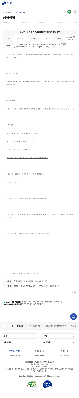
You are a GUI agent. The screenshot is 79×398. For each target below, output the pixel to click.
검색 (69, 12)
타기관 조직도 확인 (15, 356)
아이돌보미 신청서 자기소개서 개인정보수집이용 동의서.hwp (34, 44)
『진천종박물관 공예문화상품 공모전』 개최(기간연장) (30, 281)
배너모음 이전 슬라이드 (4, 326)
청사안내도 (64, 351)
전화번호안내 (39, 356)
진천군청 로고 (7, 3)
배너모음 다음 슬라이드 (8, 326)
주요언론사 (46, 342)
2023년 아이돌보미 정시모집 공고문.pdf (28, 47)
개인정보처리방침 (14, 351)
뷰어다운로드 (64, 356)
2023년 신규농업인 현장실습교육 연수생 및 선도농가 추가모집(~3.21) (36, 286)
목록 (74, 292)
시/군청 (45, 336)
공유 (75, 12)
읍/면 (6, 336)
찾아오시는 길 (39, 351)
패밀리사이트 (8, 342)
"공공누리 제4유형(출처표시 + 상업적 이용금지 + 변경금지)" (45, 302)
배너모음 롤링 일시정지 (12, 326)
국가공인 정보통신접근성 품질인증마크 (32, 384)
